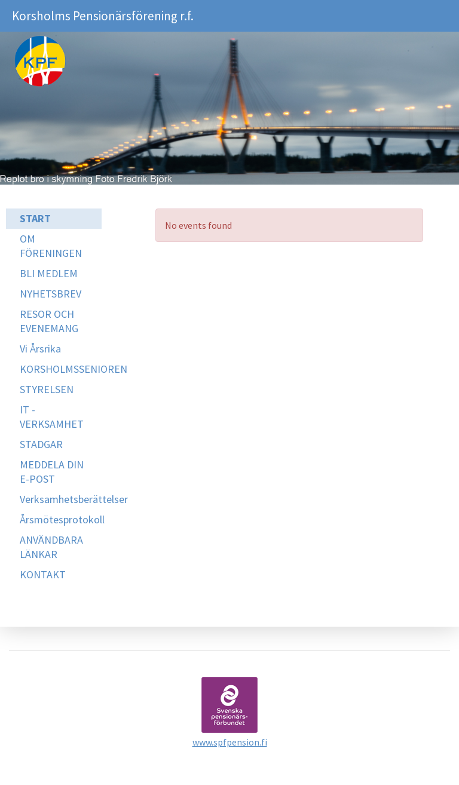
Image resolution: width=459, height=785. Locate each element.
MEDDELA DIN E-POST (52, 472)
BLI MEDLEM (49, 273)
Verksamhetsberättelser (61, 499)
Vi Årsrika (40, 348)
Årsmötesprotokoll (61, 519)
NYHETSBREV (50, 293)
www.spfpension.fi (229, 742)
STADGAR (41, 444)
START (35, 218)
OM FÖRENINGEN (51, 246)
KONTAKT (43, 574)
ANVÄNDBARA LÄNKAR (51, 547)
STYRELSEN (47, 389)
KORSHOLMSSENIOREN (61, 369)
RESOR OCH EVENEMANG (49, 321)
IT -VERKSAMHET (52, 417)
